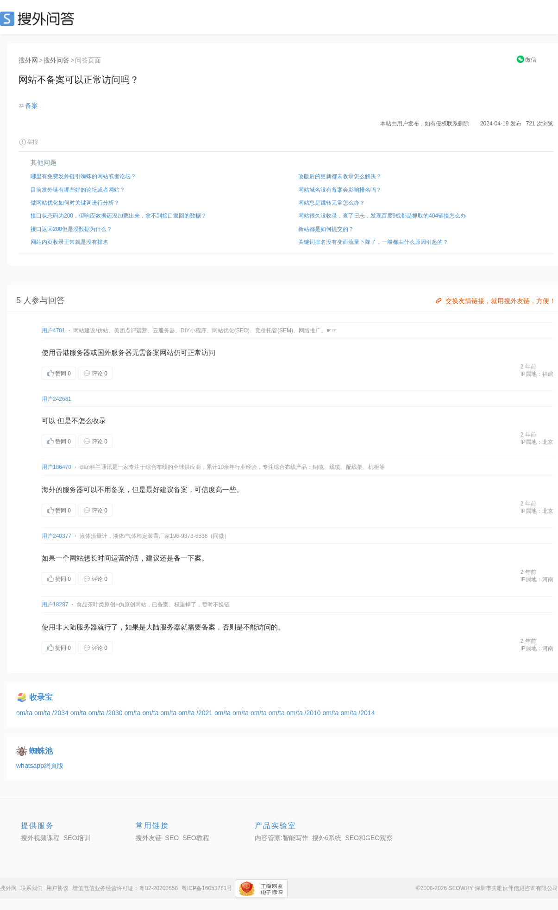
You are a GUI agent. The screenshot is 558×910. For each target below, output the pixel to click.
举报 (28, 142)
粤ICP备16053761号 (207, 888)
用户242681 (56, 399)
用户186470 (56, 467)
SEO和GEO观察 (369, 837)
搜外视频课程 (40, 837)
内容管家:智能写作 (281, 837)
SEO (39, 18)
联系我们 (31, 888)
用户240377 (56, 536)
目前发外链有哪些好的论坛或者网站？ (78, 190)
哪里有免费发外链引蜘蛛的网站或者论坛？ (83, 176)
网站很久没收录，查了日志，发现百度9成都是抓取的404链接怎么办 (382, 215)
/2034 (61, 713)
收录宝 (41, 697)
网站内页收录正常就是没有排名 (69, 242)
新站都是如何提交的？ (326, 229)
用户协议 (57, 888)
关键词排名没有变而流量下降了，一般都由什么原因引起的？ (373, 242)
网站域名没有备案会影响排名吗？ (340, 190)
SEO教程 (195, 837)
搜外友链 (149, 837)
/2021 (205, 713)
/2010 (314, 713)
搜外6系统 (327, 837)
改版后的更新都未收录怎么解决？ (340, 176)
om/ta (25, 713)
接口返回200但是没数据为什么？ (71, 229)
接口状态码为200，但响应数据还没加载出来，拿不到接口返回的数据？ (119, 215)
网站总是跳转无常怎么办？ (331, 202)
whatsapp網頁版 (39, 765)
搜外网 (28, 60)
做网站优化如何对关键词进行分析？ (75, 202)
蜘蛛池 (41, 751)
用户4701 (53, 330)
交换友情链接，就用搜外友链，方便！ (495, 301)
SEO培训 (76, 837)
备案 (31, 105)
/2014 (366, 713)
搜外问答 (56, 60)
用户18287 (55, 604)
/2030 (116, 713)
